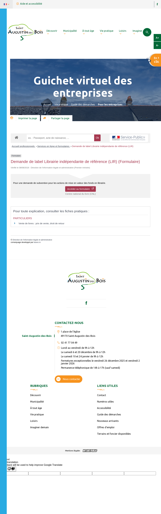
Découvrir (35, 395)
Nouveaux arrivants (108, 421)
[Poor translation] (11, 469)
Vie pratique (61, 104)
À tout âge (36, 408)
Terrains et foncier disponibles (114, 433)
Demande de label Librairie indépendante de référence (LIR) (102, 146)
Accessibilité (104, 408)
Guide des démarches (83, 104)
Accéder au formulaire (80, 189)
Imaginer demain (39, 427)
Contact (101, 395)
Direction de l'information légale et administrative (32, 240)
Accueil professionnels (23, 146)
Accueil (47, 104)
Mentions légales (72, 451)
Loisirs (34, 421)
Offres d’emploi (105, 427)
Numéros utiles (105, 401)
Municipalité (37, 401)
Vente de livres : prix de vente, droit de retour (41, 223)
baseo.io (37, 242)
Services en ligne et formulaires (53, 146)
